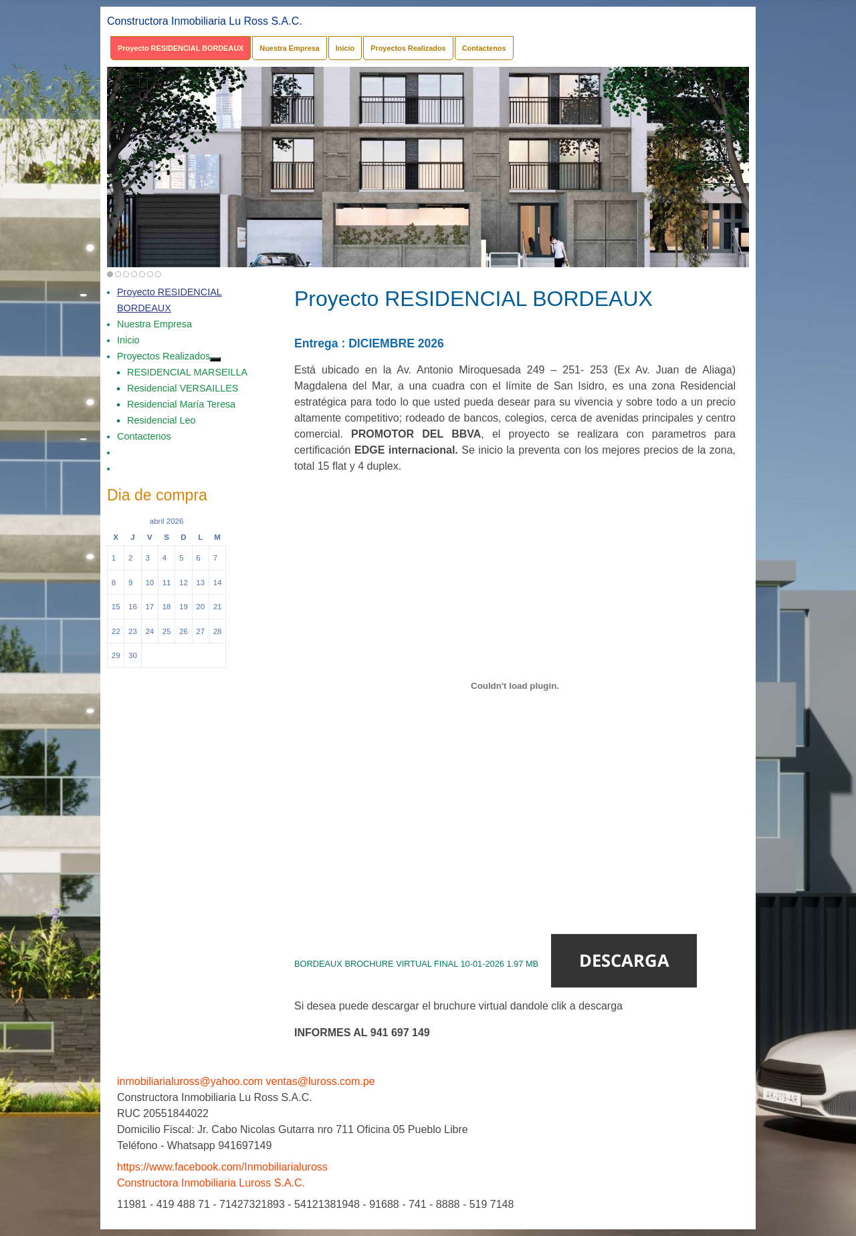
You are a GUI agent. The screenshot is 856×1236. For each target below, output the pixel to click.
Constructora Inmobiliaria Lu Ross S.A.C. (204, 21)
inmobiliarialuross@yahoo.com (190, 1081)
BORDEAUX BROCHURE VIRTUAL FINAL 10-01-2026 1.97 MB (416, 964)
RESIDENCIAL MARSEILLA (187, 372)
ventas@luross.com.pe (320, 1081)
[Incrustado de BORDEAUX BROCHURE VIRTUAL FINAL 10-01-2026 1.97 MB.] (515, 685)
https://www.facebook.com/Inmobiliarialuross (222, 1167)
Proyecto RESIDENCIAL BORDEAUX (180, 48)
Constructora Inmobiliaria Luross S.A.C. (211, 1183)
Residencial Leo (161, 420)
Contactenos (484, 48)
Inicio (345, 48)
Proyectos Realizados (407, 48)
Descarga (624, 960)
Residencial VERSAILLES (182, 388)
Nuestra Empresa (289, 48)
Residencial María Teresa (181, 404)
